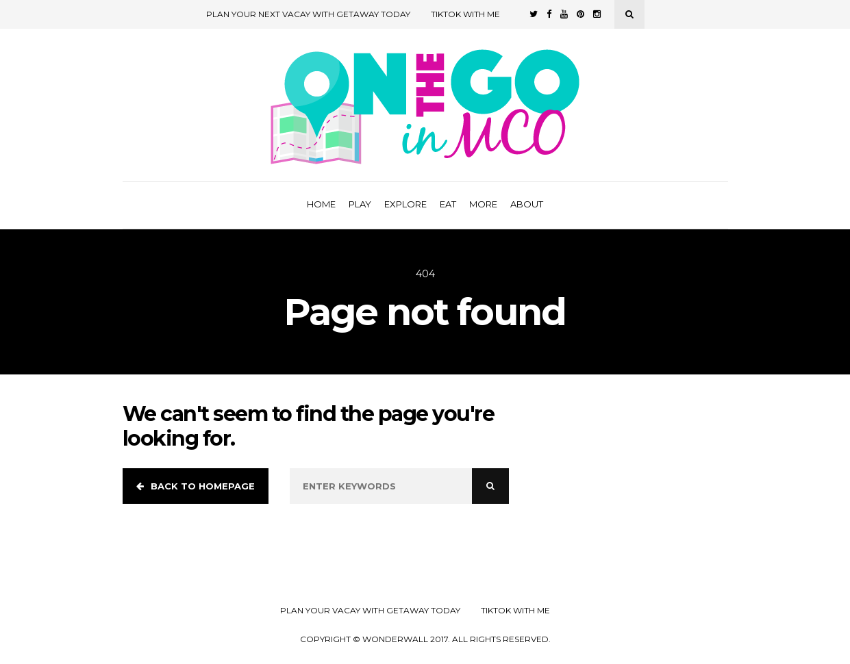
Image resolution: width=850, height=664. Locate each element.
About (526, 204)
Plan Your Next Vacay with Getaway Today (308, 14)
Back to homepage (195, 486)
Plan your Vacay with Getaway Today (370, 610)
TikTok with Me (465, 14)
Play (360, 204)
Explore (405, 204)
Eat (448, 204)
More (483, 204)
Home (321, 204)
